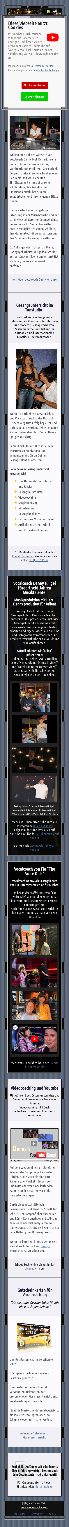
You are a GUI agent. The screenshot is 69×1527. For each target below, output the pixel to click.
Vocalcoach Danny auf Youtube (42, 848)
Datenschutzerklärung (42, 65)
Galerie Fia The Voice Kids (41, 1065)
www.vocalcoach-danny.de (34, 1507)
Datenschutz (36, 1513)
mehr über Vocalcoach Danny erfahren (34, 279)
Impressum (19, 1513)
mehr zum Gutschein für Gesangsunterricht (34, 1435)
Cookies (52, 1513)
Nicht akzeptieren (35, 85)
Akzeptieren (34, 96)
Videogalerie (32, 1268)
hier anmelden (44, 1486)
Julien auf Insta (42, 826)
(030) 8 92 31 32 (38, 560)
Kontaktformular (22, 556)
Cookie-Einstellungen (48, 70)
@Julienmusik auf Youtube (44, 836)
